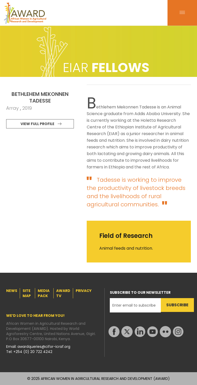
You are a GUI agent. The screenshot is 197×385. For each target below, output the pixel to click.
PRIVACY (84, 290)
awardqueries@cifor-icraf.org (43, 346)
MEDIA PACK (44, 293)
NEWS (11, 290)
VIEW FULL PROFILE (37, 123)
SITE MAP (27, 293)
